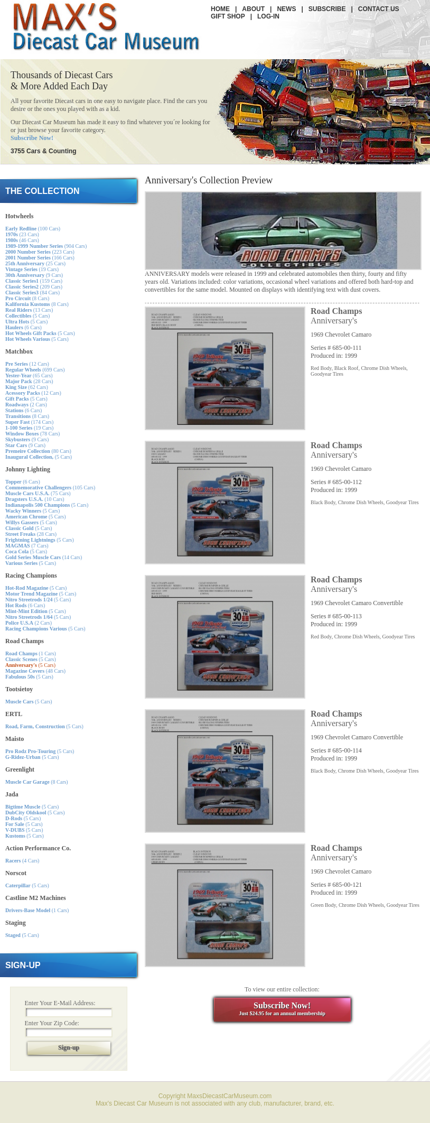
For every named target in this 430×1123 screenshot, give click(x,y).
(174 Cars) (29, 422)
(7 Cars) (27, 546)
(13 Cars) (29, 310)
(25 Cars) (35, 263)
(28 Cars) (29, 381)
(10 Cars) (34, 499)
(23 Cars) (22, 234)
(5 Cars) (27, 316)
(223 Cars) (39, 252)
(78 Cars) (32, 434)
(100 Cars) (32, 228)
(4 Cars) (22, 861)
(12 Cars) (27, 364)
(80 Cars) (38, 451)
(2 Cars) (26, 404)
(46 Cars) (22, 240)
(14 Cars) (43, 557)
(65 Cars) (29, 375)
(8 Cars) (27, 298)
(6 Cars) (23, 327)
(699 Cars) (35, 370)
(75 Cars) (38, 493)
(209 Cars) (33, 287)
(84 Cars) (32, 292)
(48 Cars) (35, 671)
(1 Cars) (30, 653)
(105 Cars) (50, 487)
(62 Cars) (26, 387)
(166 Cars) (39, 258)
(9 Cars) (34, 275)
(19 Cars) (32, 269)
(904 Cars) (46, 246)
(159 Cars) (33, 281)
